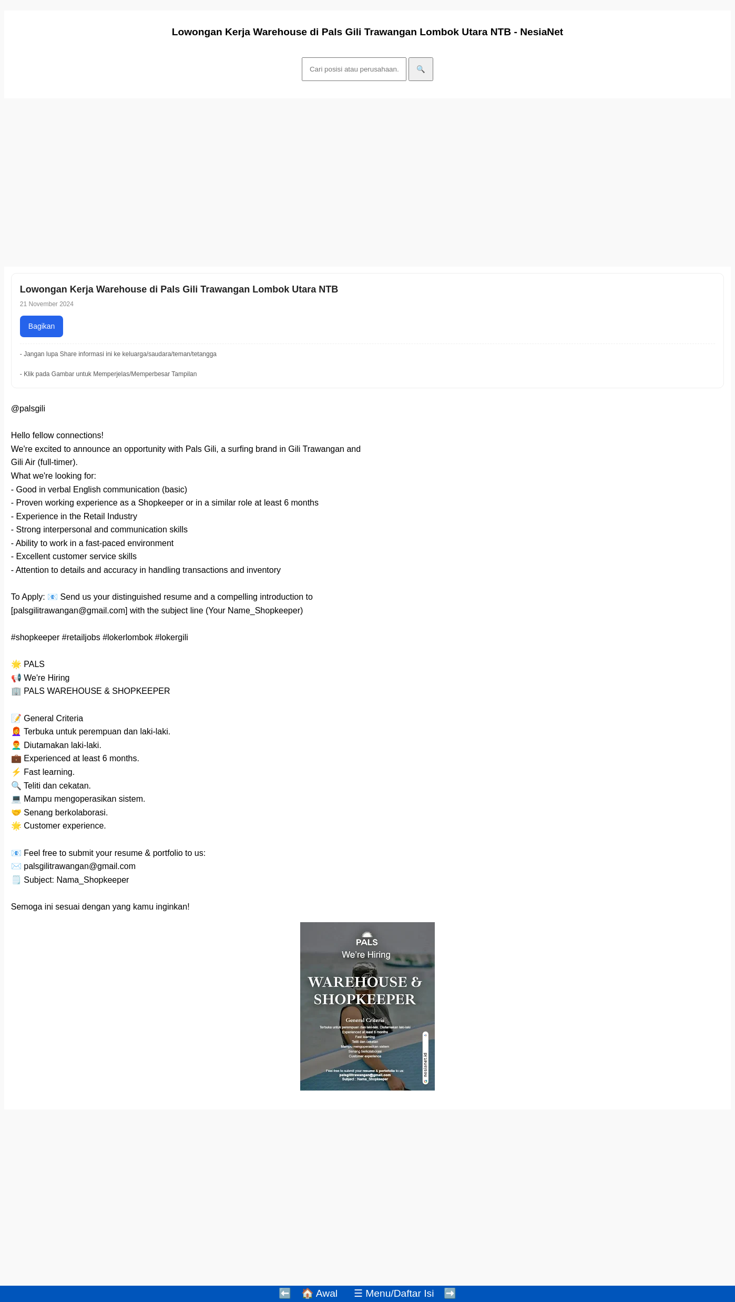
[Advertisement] (319, 182)
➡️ (450, 1293)
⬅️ (285, 1293)
